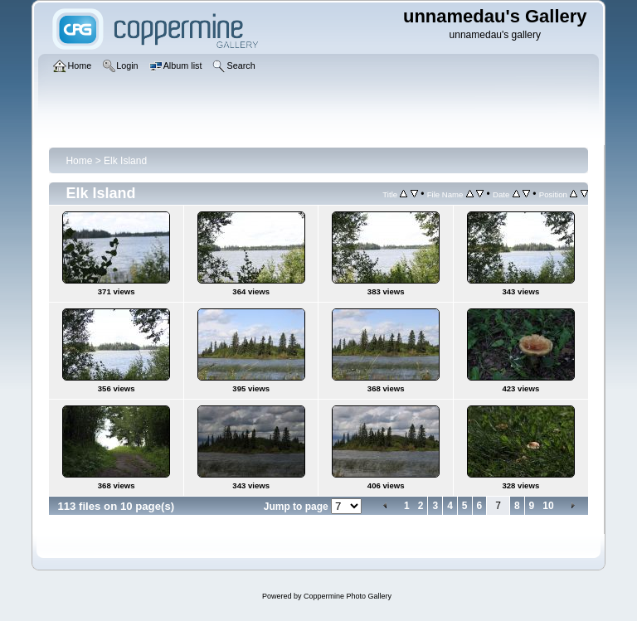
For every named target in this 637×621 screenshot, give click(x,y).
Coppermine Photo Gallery (347, 596)
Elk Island (125, 161)
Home (79, 161)
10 (547, 506)
